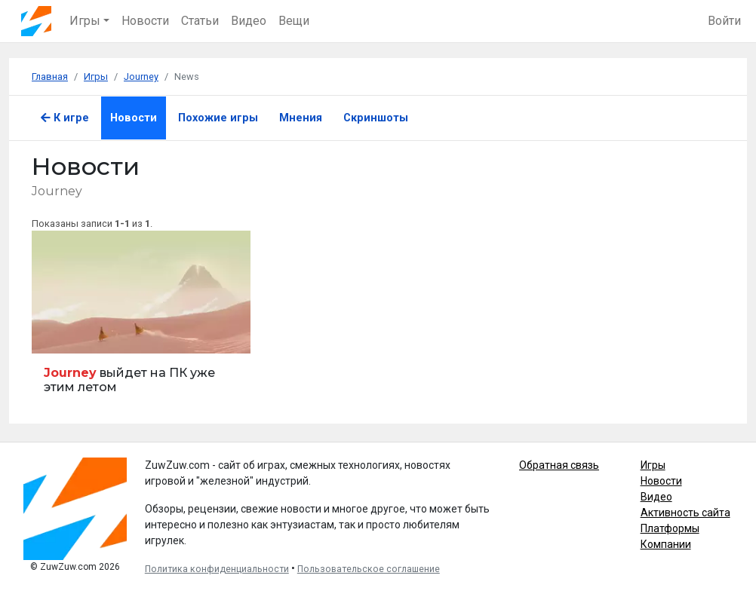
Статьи (200, 21)
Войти (724, 21)
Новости (145, 21)
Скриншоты (375, 118)
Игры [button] (84, 21)
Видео (248, 21)
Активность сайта (685, 513)
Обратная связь (559, 465)
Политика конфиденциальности (217, 569)
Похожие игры (218, 118)
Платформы (670, 528)
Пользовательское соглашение (368, 569)
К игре (65, 118)
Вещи (293, 21)
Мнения (300, 118)
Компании (666, 544)
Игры (653, 465)
